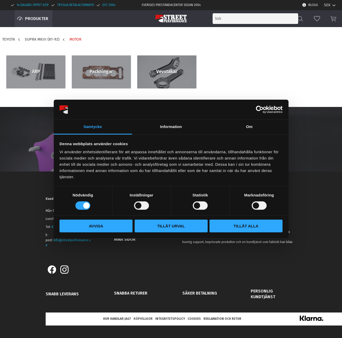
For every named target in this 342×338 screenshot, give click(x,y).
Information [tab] (171, 126)
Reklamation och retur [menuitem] (222, 319)
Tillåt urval (171, 226)
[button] (317, 18)
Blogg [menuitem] (313, 5)
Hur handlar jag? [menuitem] (117, 319)
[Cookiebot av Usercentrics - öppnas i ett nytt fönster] (260, 109)
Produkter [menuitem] (36, 18)
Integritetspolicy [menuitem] (170, 319)
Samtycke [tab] (92, 126)
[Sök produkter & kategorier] (255, 18)
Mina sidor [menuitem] (124, 239)
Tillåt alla (245, 226)
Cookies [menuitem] (194, 319)
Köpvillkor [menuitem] (143, 319)
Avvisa (96, 226)
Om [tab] (249, 126)
